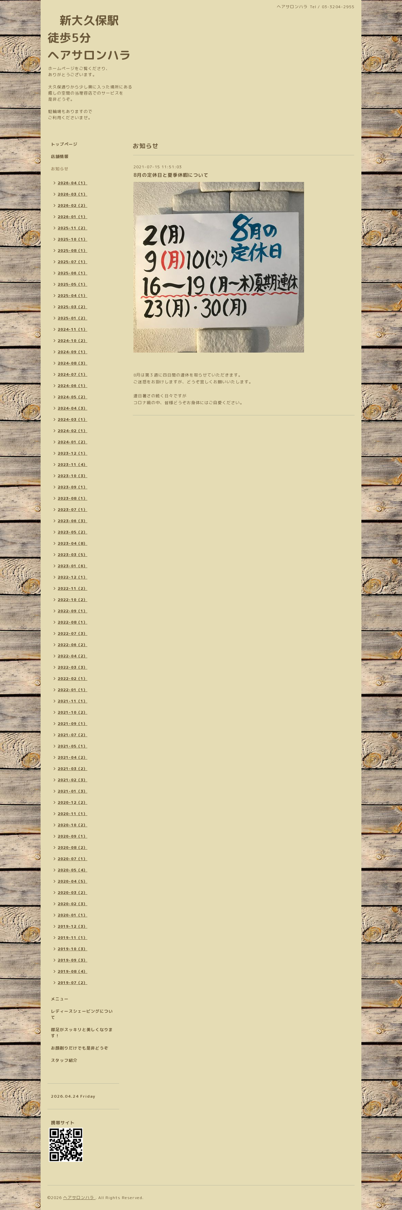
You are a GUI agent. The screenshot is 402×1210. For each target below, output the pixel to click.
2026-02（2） (72, 205)
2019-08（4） (72, 971)
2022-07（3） (72, 633)
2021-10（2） (72, 712)
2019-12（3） (72, 926)
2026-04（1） (72, 183)
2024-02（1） (72, 430)
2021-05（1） (72, 746)
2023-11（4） (72, 464)
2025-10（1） (72, 239)
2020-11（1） (72, 813)
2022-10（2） (72, 599)
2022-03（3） (72, 667)
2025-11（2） (72, 228)
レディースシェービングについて (82, 1014)
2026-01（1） (72, 216)
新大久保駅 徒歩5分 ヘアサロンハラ (89, 37)
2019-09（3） (72, 960)
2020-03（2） (72, 892)
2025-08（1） (72, 250)
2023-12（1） (72, 453)
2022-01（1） (72, 690)
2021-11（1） (72, 701)
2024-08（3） (72, 363)
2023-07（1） (72, 509)
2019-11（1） (72, 937)
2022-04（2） (72, 656)
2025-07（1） (72, 262)
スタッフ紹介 (64, 1060)
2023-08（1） (72, 498)
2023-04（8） (72, 543)
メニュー (60, 999)
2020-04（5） (72, 881)
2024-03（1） (72, 419)
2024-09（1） (72, 352)
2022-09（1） (72, 611)
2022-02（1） (72, 678)
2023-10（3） (72, 476)
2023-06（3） (72, 521)
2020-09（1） (72, 836)
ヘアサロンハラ (79, 1197)
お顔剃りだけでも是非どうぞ (80, 1048)
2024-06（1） (72, 385)
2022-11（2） (72, 588)
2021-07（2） (72, 735)
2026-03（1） (72, 194)
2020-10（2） (72, 825)
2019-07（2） (72, 982)
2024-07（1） (72, 374)
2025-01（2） (72, 318)
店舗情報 (60, 156)
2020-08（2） (72, 847)
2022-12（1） (72, 577)
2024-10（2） (72, 340)
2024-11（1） (72, 329)
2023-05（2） (72, 532)
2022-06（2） (72, 644)
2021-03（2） (72, 768)
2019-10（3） (72, 949)
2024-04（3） (72, 408)
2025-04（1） (72, 295)
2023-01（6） (72, 566)
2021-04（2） (72, 757)
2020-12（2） (72, 802)
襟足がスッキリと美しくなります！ (82, 1033)
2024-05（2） (72, 397)
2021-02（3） (72, 780)
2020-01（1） (72, 915)
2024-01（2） (72, 442)
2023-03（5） (72, 554)
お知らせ (60, 169)
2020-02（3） (72, 904)
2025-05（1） (72, 284)
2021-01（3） (72, 791)
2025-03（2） (72, 307)
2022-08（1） (72, 622)
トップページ (64, 144)
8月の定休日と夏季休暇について (171, 175)
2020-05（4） (72, 870)
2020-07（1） (72, 859)
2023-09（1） (72, 487)
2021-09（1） (72, 723)
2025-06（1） (72, 273)
